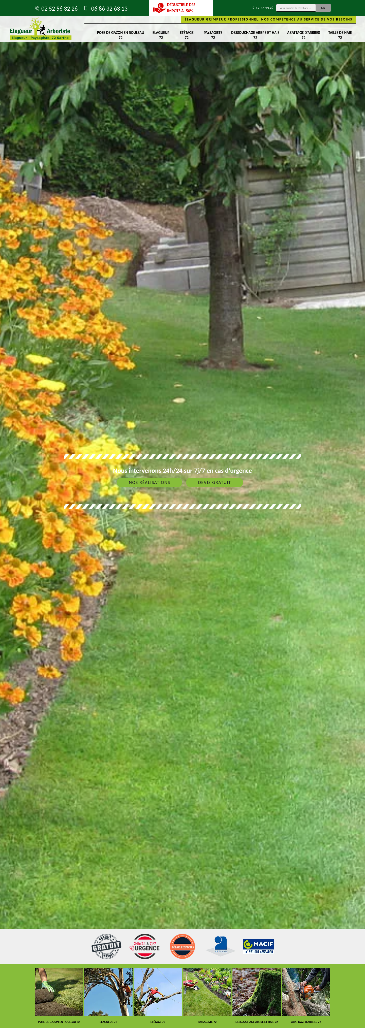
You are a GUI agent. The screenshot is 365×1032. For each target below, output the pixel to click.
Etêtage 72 (186, 35)
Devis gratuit (214, 482)
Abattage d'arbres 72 (303, 35)
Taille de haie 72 (340, 35)
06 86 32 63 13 (105, 8)
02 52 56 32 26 (56, 8)
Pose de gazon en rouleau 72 (120, 35)
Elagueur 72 (161, 35)
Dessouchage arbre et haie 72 (255, 35)
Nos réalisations (149, 482)
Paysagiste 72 (213, 35)
